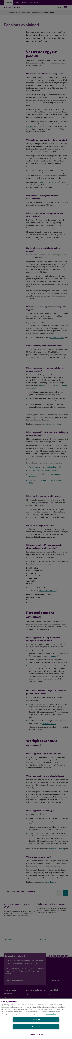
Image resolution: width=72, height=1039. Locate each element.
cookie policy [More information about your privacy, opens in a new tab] (51, 1014)
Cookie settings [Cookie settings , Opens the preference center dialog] (36, 1034)
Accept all (36, 1020)
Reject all (36, 1027)
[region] (36, 1018)
